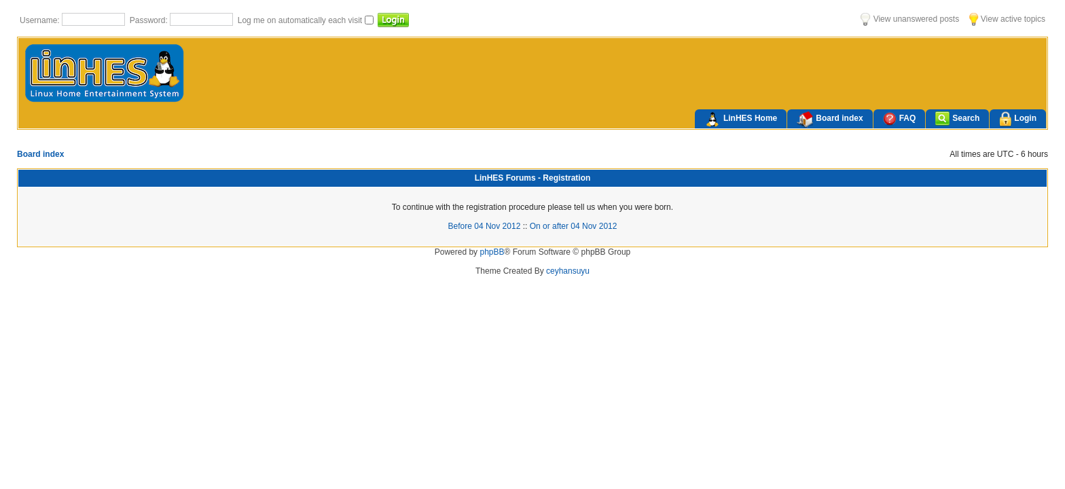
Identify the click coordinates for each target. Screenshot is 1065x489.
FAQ (899, 118)
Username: (41, 20)
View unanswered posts (910, 19)
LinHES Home (740, 119)
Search (957, 118)
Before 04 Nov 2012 (484, 226)
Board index (830, 119)
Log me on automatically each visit (301, 20)
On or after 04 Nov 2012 (573, 226)
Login (1017, 119)
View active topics (1007, 19)
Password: (150, 20)
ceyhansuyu (568, 271)
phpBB (492, 252)
